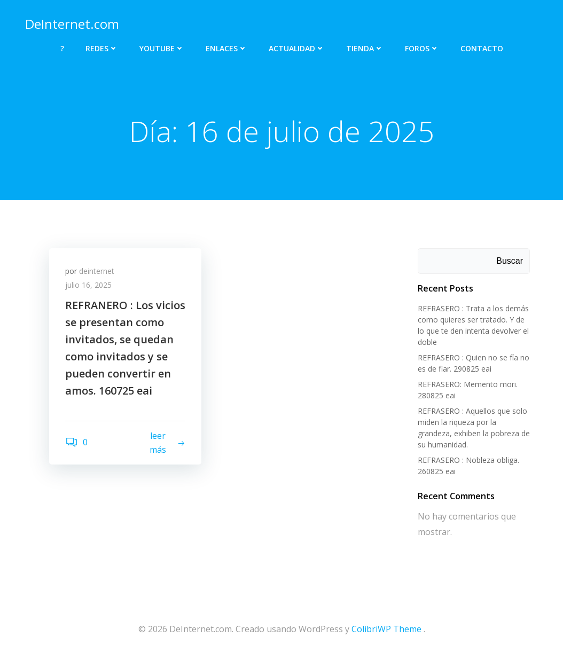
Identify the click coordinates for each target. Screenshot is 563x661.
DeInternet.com (72, 24)
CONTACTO (481, 48)
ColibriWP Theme (386, 629)
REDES (101, 48)
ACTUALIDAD (297, 48)
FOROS (422, 48)
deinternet (96, 271)
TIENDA (365, 48)
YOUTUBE (161, 48)
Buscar (509, 260)
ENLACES (226, 48)
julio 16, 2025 (88, 285)
